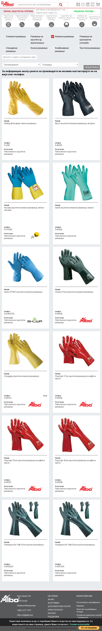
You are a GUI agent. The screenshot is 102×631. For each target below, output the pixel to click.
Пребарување (92, 67)
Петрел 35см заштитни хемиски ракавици (76, 290)
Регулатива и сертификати (88, 602)
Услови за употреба (79, 624)
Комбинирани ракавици (60, 49)
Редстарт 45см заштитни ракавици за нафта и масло (76, 460)
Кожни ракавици (37, 48)
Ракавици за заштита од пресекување (35, 39)
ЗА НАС (51, 599)
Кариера (80, 606)
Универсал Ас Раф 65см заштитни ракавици (76, 543)
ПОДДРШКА (53, 617)
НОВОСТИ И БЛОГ (55, 610)
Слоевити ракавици (14, 36)
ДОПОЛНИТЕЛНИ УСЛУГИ (59, 606)
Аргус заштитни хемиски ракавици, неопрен (76, 122)
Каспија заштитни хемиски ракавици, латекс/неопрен (25, 207)
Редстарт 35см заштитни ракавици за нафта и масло (25, 460)
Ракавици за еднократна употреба (84, 39)
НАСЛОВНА (53, 596)
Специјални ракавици (9, 49)
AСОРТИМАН (53, 603)
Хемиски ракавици (62, 36)
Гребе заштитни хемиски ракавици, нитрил (76, 206)
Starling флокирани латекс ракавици (25, 122)
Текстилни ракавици (88, 48)
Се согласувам (89, 627)
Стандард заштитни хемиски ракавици (25, 374)
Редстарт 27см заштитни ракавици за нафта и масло (76, 376)
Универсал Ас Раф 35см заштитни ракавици (25, 543)
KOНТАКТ (52, 613)
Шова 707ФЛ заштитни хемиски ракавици (25, 290)
